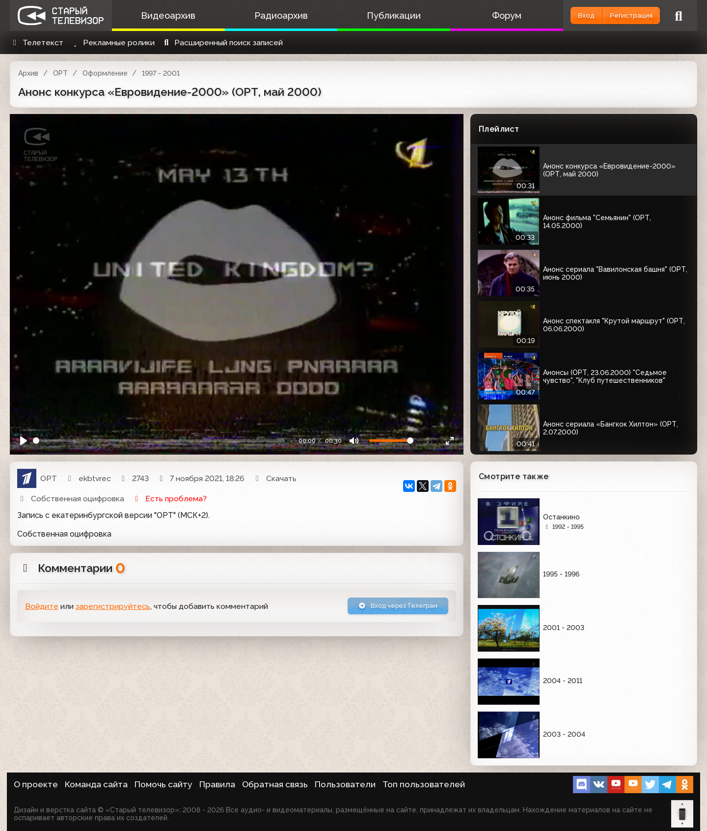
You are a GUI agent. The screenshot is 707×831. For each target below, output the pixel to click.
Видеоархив (164, 15)
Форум (477, 15)
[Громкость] (391, 440)
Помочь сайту (163, 784)
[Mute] (354, 440)
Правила (217, 784)
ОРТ (60, 73)
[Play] (24, 440)
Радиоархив (269, 15)
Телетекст (36, 42)
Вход (561, 15)
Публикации (373, 15)
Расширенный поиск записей (222, 42)
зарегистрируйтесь (113, 608)
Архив (28, 73)
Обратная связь (275, 784)
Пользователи (345, 784)
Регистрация (622, 15)
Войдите (41, 608)
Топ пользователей (423, 784)
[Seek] (159, 440)
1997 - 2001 (161, 73)
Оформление (105, 73)
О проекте (36, 784)
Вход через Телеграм (386, 607)
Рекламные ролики (112, 42)
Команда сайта (96, 784)
